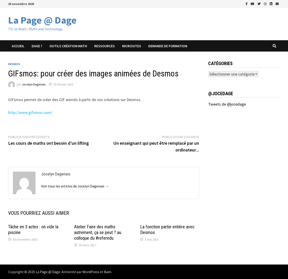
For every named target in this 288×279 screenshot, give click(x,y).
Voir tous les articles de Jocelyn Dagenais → (75, 186)
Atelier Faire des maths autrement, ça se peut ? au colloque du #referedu (97, 232)
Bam (107, 272)
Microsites (131, 46)
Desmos (14, 64)
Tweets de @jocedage (227, 104)
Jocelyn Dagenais (34, 84)
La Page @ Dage (42, 20)
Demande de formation (167, 46)
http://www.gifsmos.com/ (30, 112)
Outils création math (68, 46)
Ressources (104, 46)
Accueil (18, 46)
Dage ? (37, 46)
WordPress (91, 272)
